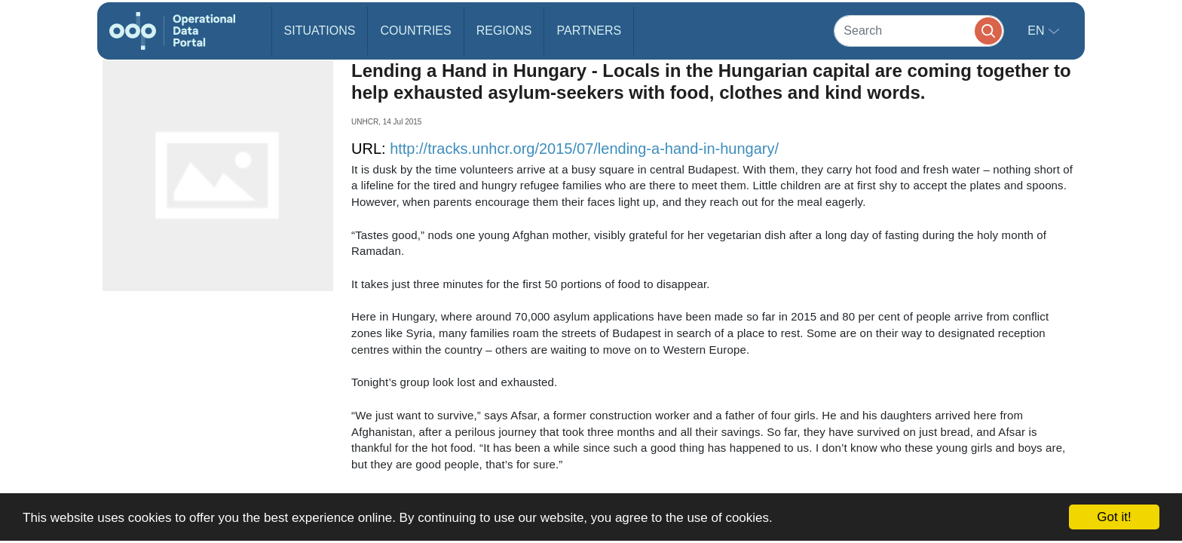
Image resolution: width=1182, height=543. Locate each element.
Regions (504, 30)
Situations (320, 30)
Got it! (1114, 517)
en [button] (1037, 30)
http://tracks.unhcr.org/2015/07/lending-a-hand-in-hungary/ (584, 148)
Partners (588, 30)
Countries (415, 30)
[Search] (919, 30)
